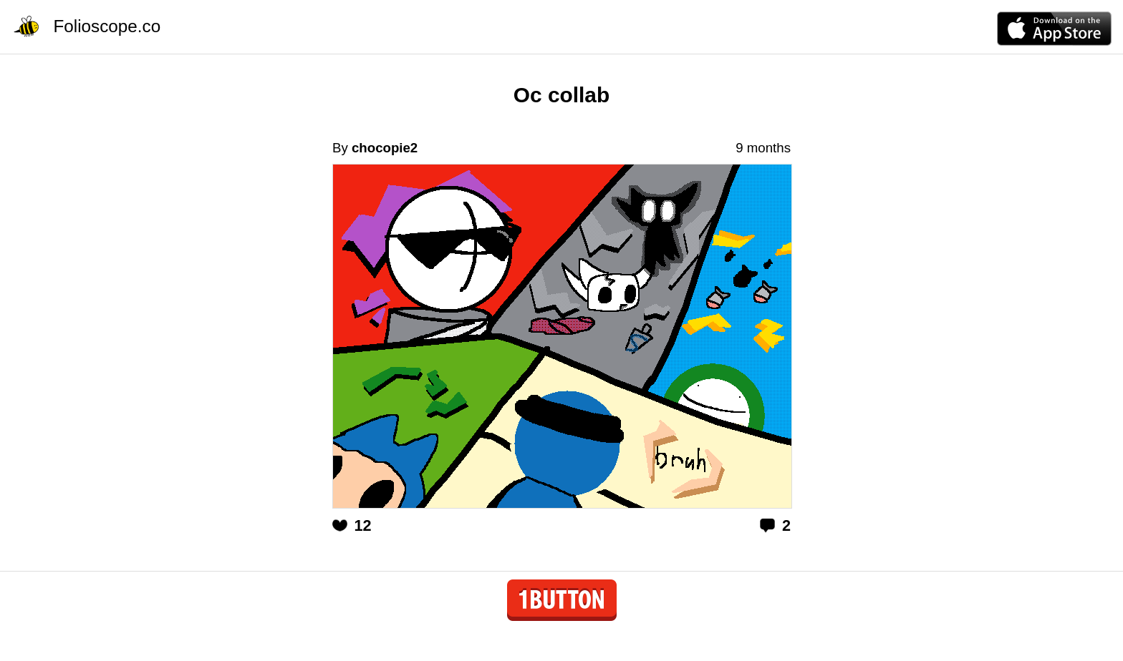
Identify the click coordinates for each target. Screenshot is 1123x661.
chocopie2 (385, 147)
